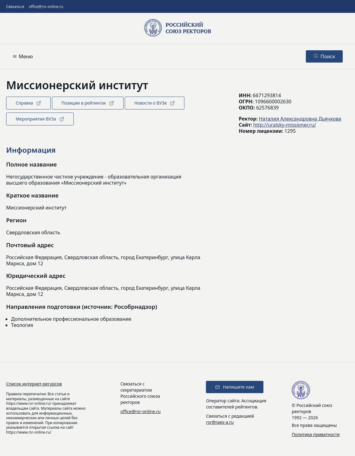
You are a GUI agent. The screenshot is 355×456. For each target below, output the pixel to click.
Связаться (15, 6)
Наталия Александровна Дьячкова (300, 118)
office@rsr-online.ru (46, 6)
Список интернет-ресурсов (34, 384)
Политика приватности (316, 434)
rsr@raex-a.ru (220, 422)
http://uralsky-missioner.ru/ (284, 124)
